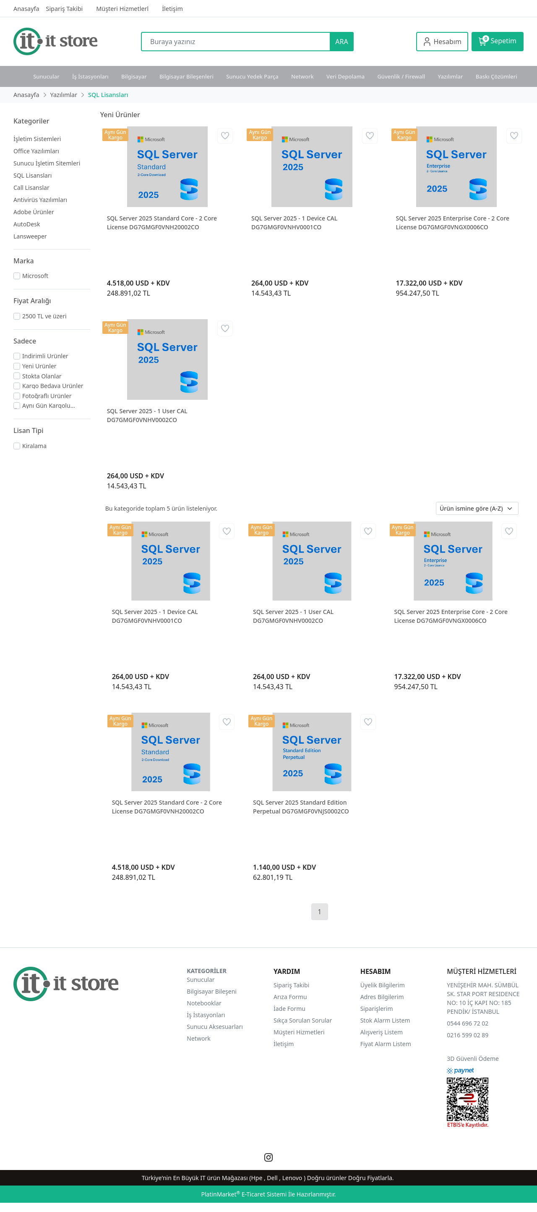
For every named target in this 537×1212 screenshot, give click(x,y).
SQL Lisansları (32, 175)
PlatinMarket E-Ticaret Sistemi (244, 1194)
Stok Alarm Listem (385, 1020)
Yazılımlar (450, 76)
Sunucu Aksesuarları (215, 1027)
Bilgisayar (134, 76)
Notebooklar (204, 1003)
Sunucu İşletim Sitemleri (46, 163)
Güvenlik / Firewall (401, 76)
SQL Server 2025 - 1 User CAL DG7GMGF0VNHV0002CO (147, 415)
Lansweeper (30, 236)
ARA (341, 41)
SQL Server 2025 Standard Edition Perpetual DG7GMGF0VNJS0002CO (301, 806)
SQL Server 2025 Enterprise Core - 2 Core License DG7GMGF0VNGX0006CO (453, 222)
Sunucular (46, 76)
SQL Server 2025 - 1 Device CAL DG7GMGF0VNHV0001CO (294, 222)
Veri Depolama (345, 76)
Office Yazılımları (36, 151)
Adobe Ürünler (33, 212)
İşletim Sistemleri (37, 139)
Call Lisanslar (31, 188)
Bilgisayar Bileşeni (212, 991)
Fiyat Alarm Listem (385, 1044)
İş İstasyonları (90, 76)
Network (302, 76)
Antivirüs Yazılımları (40, 200)
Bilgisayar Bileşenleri (186, 76)
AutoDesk (26, 224)
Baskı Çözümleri (496, 76)
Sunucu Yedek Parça (252, 76)
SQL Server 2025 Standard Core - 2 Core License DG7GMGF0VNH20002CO (162, 222)
